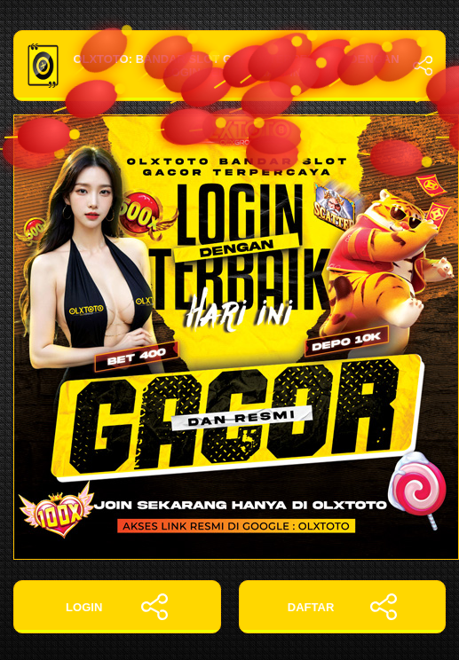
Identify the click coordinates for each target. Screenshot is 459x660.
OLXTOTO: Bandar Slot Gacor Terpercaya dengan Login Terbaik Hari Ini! (229, 65)
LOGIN (117, 606)
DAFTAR (342, 606)
